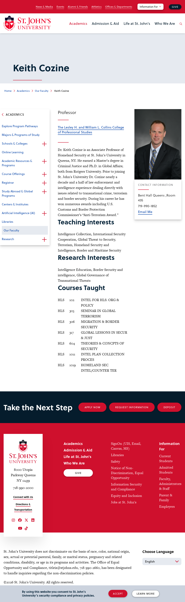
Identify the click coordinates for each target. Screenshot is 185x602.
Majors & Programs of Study (21, 135)
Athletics (96, 6)
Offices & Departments (118, 6)
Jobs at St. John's (123, 502)
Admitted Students (166, 470)
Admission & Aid (105, 23)
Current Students (166, 458)
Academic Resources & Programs (17, 163)
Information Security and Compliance (126, 487)
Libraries (7, 221)
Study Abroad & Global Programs (17, 193)
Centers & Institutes (15, 204)
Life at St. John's (137, 23)
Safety (115, 461)
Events (60, 6)
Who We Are (165, 23)
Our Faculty (41, 91)
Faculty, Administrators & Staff (170, 483)
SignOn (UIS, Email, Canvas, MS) (126, 446)
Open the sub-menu (44, 144)
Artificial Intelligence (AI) (18, 213)
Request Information (132, 407)
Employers (167, 506)
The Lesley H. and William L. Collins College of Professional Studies (91, 129)
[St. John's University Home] (27, 23)
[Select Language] (161, 561)
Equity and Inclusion (126, 495)
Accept (118, 593)
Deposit (169, 407)
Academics (78, 23)
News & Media (44, 6)
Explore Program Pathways (20, 126)
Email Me (145, 211)
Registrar (8, 182)
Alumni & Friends (78, 6)
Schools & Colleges (14, 143)
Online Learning (12, 152)
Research (8, 239)
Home (8, 91)
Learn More (146, 593)
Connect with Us (23, 497)
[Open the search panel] (180, 26)
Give (175, 7)
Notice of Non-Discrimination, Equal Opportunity (127, 473)
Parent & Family (165, 497)
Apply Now (92, 407)
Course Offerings (13, 174)
